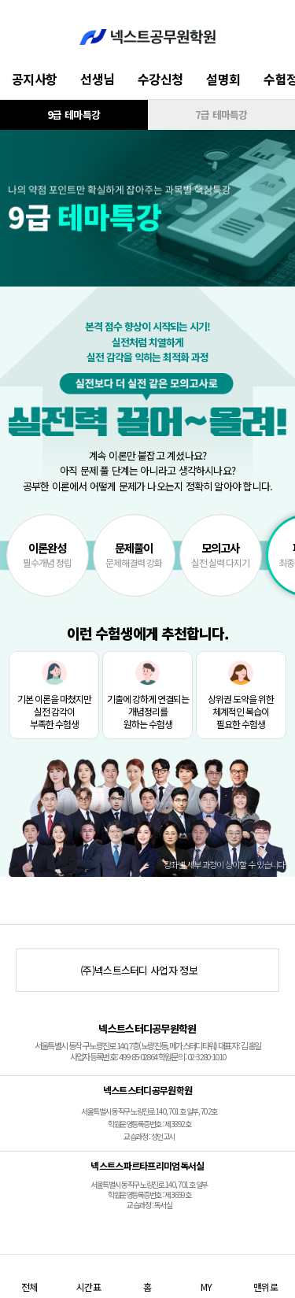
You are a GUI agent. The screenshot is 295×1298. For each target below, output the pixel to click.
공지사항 (34, 78)
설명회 (223, 78)
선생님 (97, 78)
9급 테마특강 (73, 114)
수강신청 (160, 78)
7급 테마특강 (221, 114)
